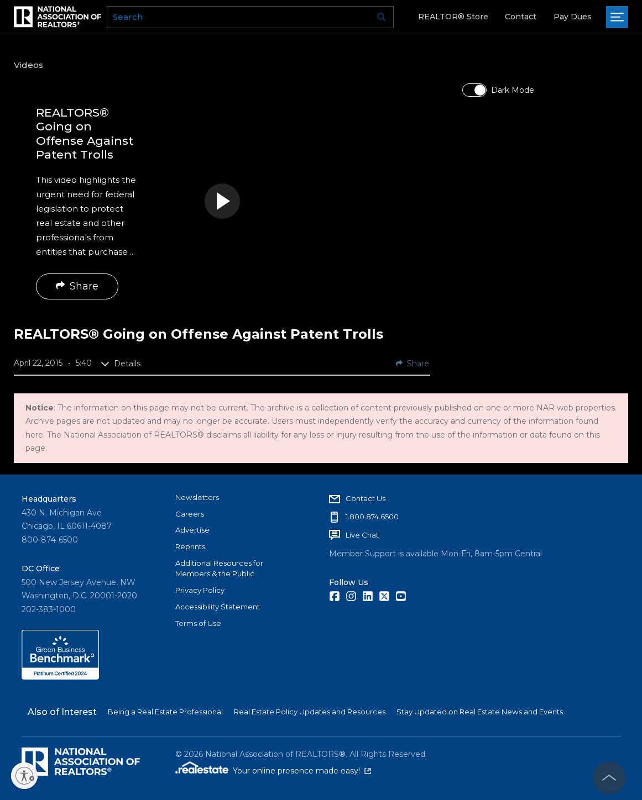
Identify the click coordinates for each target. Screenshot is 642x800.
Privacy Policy (200, 590)
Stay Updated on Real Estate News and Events (479, 711)
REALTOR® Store (453, 17)
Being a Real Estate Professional (165, 711)
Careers (189, 513)
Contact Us (365, 498)
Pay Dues (573, 17)
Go (381, 17)
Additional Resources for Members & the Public (219, 568)
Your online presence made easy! (302, 771)
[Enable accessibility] (24, 775)
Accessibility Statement (217, 606)
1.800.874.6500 (372, 516)
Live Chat (362, 534)
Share (77, 286)
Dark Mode (512, 90)
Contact (520, 17)
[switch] (474, 90)
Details (120, 364)
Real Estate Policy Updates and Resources (309, 711)
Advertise (192, 529)
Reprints (190, 546)
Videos (28, 65)
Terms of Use (198, 623)
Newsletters (197, 497)
